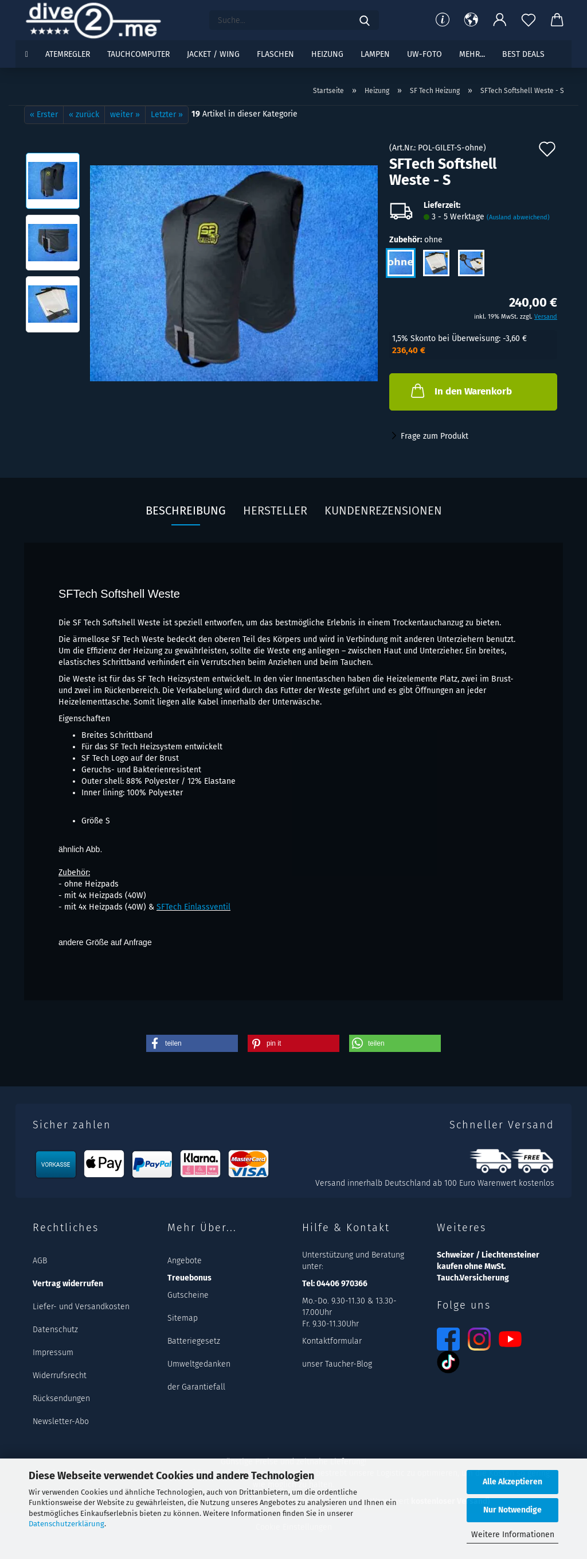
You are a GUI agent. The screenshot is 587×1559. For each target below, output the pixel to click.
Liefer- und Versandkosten (81, 1307)
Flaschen (275, 54)
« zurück (84, 114)
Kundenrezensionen (383, 510)
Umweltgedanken (198, 1364)
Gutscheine (188, 1295)
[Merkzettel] (528, 20)
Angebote (184, 1261)
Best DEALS (523, 54)
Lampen (375, 54)
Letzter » (167, 114)
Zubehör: (416, 240)
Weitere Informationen (512, 1534)
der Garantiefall (196, 1387)
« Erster (44, 114)
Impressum (53, 1352)
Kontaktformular (332, 1341)
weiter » (125, 114)
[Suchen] (364, 20)
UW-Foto (424, 54)
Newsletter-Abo (61, 1421)
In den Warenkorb (460, 390)
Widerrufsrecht (60, 1375)
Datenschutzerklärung (66, 1523)
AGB (40, 1261)
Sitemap (182, 1318)
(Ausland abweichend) (518, 217)
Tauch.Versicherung (473, 1278)
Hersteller (275, 510)
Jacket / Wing (213, 54)
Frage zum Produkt (434, 436)
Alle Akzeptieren (512, 1482)
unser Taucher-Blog (337, 1364)
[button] (471, 20)
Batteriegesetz (193, 1341)
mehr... (472, 54)
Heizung (327, 54)
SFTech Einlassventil (193, 907)
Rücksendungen (61, 1398)
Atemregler (67, 54)
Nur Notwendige (512, 1510)
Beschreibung (186, 510)
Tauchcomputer (138, 54)
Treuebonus (189, 1278)
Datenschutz (55, 1329)
